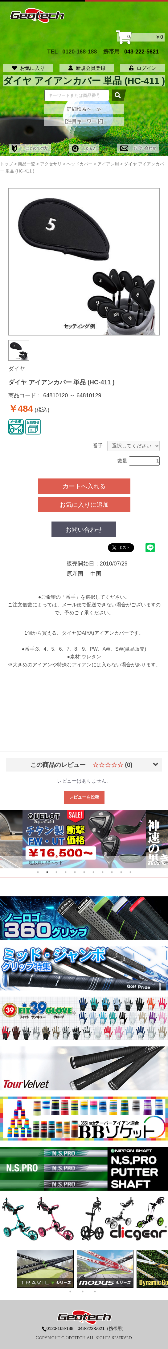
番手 (98, 445)
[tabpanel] (84, 839)
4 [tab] (66, 872)
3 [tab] (56, 872)
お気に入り (28, 68)
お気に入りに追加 (84, 504)
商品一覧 (26, 163)
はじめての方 (29, 148)
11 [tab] (130, 872)
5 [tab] (75, 872)
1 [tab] (38, 872)
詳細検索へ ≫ (84, 109)
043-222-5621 (141, 51)
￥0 (140, 37)
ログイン (142, 68)
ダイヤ (16, 369)
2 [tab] (47, 872)
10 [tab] (121, 872)
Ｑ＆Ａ (84, 148)
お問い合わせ (138, 148)
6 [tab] (84, 872)
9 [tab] (112, 872)
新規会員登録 (86, 68)
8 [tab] (103, 872)
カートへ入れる (84, 486)
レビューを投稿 (84, 797)
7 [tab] (93, 872)
